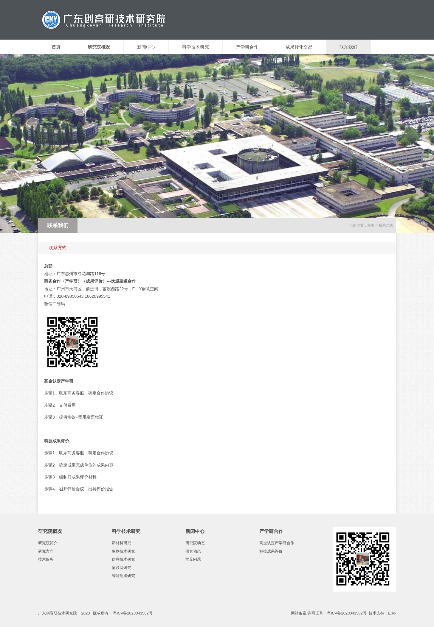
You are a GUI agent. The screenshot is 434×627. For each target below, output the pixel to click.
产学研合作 (247, 46)
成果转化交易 (299, 46)
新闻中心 (146, 46)
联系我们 (348, 46)
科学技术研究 (195, 46)
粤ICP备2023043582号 (347, 613)
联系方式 (386, 225)
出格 (392, 613)
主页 (370, 225)
